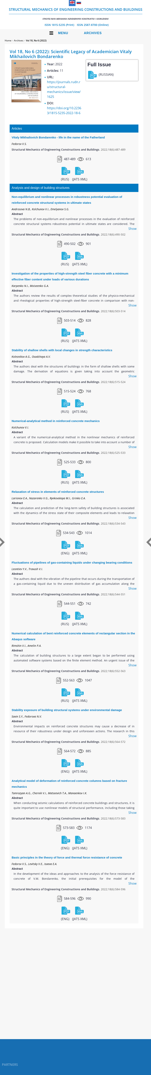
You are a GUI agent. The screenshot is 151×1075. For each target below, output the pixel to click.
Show (132, 228)
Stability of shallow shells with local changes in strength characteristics (62, 350)
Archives (93, 33)
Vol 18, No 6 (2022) (36, 40)
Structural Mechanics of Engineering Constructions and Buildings (75, 13)
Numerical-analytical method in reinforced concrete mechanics (56, 421)
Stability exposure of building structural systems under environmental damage (67, 710)
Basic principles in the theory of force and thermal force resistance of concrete (67, 857)
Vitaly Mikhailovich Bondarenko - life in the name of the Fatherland (58, 137)
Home (8, 40)
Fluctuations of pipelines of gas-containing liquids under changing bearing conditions (72, 562)
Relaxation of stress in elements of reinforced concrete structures (58, 491)
